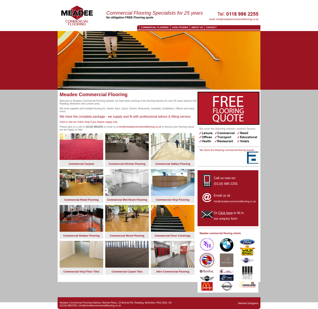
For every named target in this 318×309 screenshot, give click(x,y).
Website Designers (248, 303)
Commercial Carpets (81, 163)
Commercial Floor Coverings (173, 235)
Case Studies (180, 27)
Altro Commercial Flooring (172, 271)
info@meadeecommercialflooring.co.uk (237, 19)
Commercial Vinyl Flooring (172, 199)
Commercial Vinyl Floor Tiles (81, 271)
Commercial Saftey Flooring (172, 163)
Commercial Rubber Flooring (81, 235)
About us (197, 27)
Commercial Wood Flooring (127, 235)
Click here (225, 213)
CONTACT (211, 27)
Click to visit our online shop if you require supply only (88, 122)
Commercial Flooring (155, 27)
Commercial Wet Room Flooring (127, 199)
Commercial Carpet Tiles (127, 271)
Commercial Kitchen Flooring (127, 163)
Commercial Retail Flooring (81, 199)
